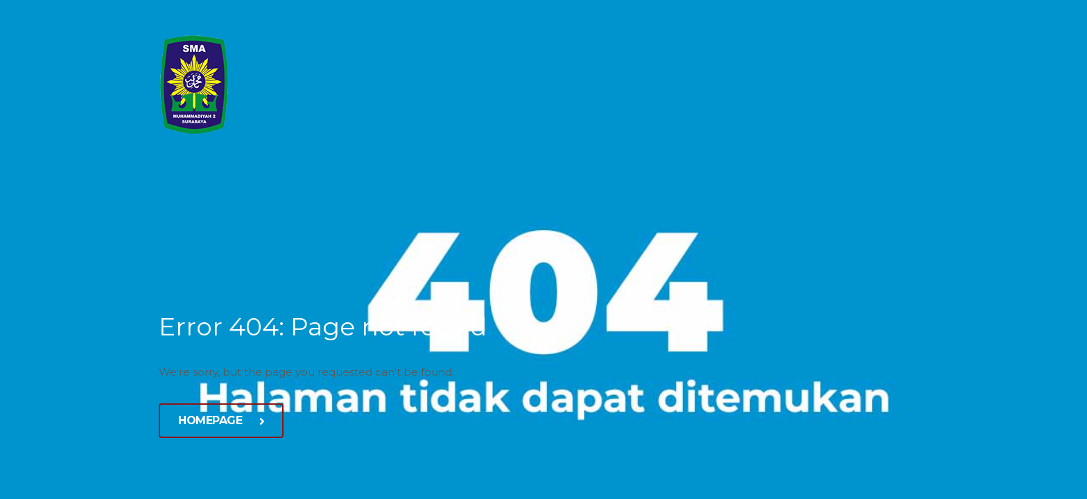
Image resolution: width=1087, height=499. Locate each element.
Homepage (221, 420)
